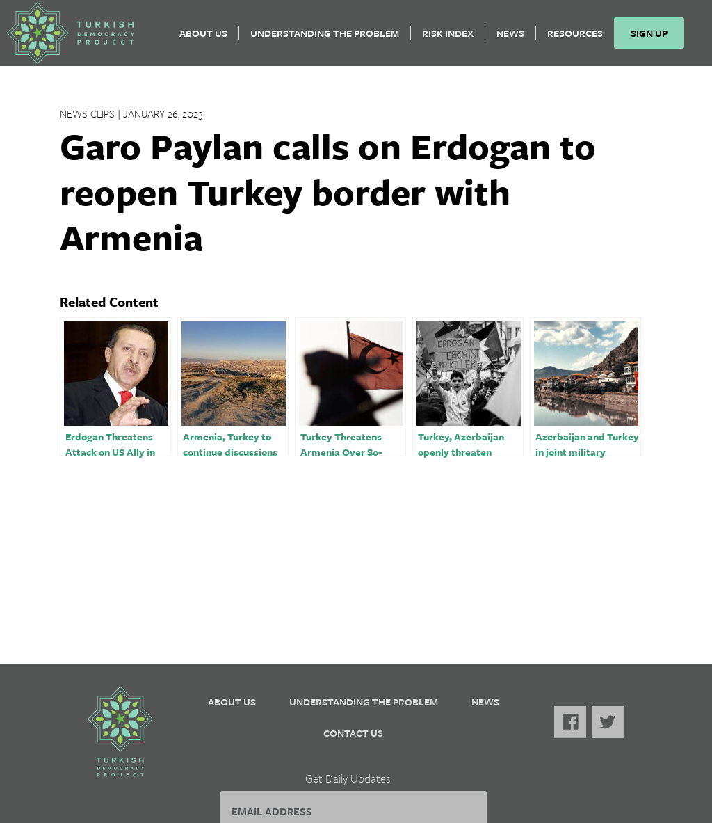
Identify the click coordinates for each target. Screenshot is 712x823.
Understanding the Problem (330, 38)
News (516, 38)
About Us (209, 38)
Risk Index (453, 38)
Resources (580, 38)
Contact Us (353, 733)
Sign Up (654, 38)
